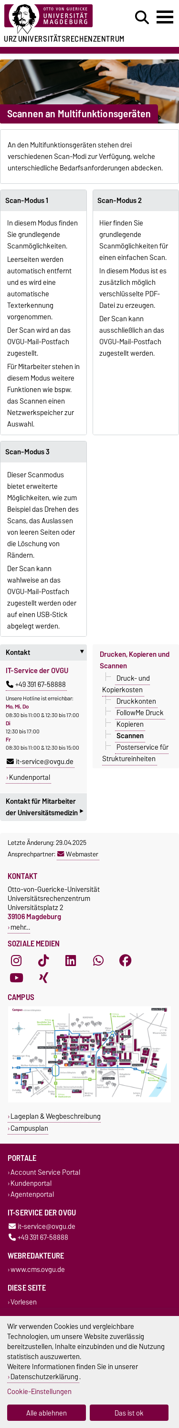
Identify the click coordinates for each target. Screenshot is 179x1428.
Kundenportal (29, 777)
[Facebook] (125, 960)
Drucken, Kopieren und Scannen (134, 660)
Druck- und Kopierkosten (126, 684)
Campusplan (29, 1128)
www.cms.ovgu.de (38, 1269)
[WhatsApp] (98, 960)
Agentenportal (32, 1194)
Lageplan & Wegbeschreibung (56, 1116)
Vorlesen (24, 1301)
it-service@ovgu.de (40, 761)
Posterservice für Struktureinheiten (135, 753)
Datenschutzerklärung (44, 1377)
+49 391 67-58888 (36, 684)
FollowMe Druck (140, 713)
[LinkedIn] (70, 960)
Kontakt (46, 652)
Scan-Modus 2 (119, 200)
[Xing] (43, 978)
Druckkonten (136, 701)
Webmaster (77, 854)
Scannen (130, 736)
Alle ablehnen (46, 1413)
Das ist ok (129, 1413)
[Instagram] (16, 960)
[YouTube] (16, 978)
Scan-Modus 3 (27, 452)
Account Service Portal (45, 1172)
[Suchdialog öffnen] (142, 17)
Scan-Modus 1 (26, 200)
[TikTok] (43, 960)
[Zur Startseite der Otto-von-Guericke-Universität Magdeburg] (55, 19)
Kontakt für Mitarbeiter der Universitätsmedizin (44, 808)
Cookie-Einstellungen (39, 1391)
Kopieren (130, 724)
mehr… (20, 927)
